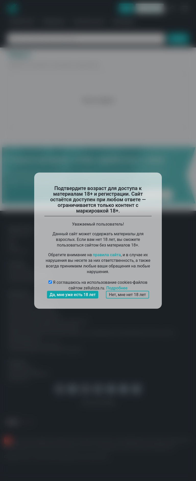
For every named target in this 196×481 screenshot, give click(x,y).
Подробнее (116, 287)
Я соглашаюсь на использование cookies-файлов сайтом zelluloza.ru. (97, 285)
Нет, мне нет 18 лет (127, 294)
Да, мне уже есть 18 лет (73, 294)
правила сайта (107, 254)
